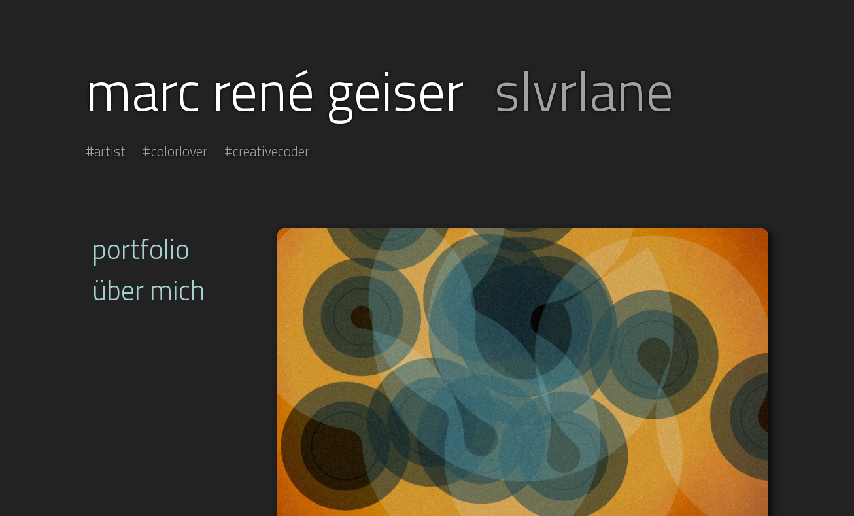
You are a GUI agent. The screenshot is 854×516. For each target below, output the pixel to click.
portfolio (141, 248)
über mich (148, 290)
